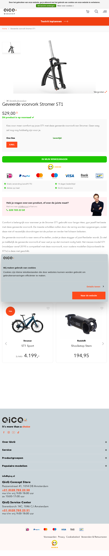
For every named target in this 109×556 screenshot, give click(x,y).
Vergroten (100, 100)
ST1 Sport (27, 351)
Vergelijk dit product (17, 43)
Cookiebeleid (73, 542)
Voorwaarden (50, 542)
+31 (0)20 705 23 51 (16, 516)
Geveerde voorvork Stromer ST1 (22, 28)
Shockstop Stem (81, 351)
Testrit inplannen (54, 21)
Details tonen (93, 286)
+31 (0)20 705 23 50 (16, 495)
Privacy (61, 542)
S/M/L (11, 207)
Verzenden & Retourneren (94, 542)
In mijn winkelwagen (54, 234)
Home (4, 28)
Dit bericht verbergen (46, 6)
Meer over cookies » (65, 6)
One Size (10, 200)
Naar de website (89, 295)
